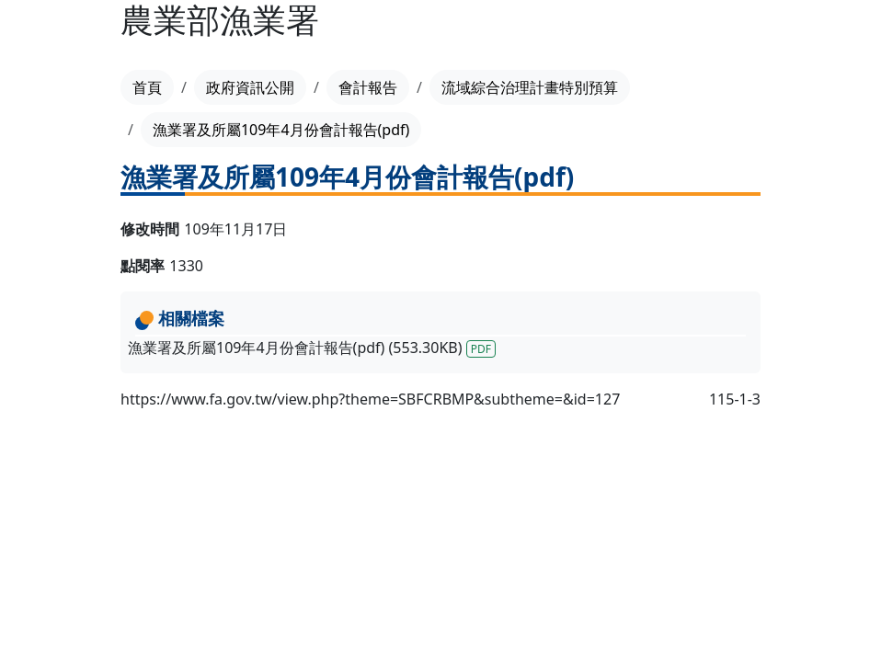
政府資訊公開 (250, 87)
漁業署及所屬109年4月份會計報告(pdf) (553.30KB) (312, 347)
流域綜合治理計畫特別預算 (529, 87)
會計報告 (367, 87)
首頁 (147, 87)
